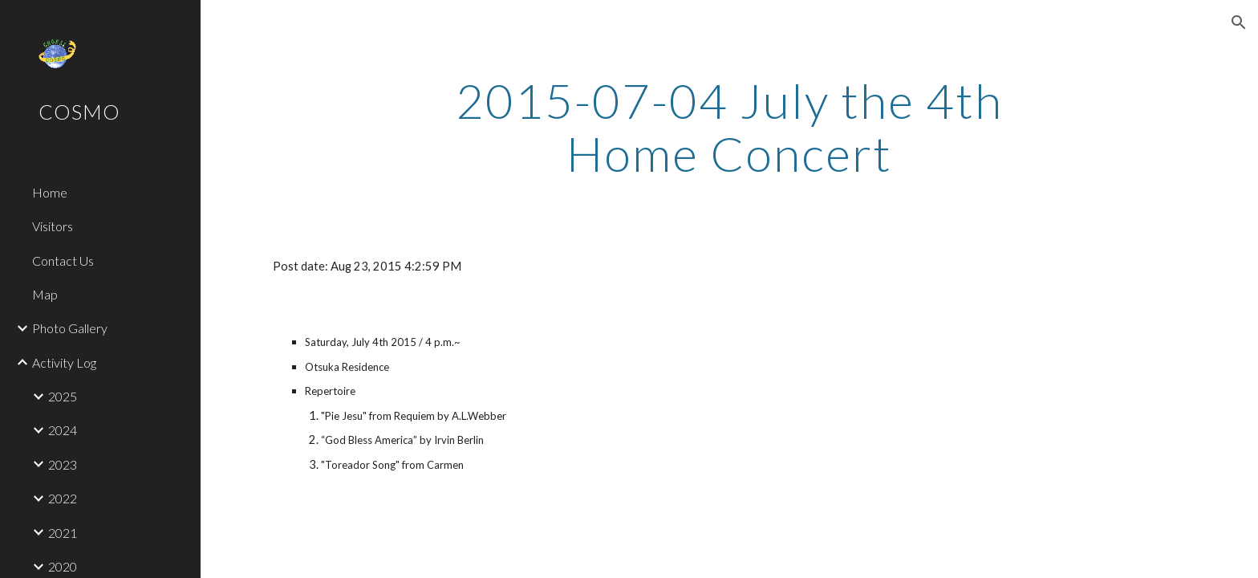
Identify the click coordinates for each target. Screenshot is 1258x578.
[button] (1238, 22)
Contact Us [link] (63, 260)
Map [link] (45, 294)
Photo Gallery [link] (70, 328)
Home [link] (49, 192)
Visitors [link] (52, 226)
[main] (729, 126)
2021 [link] (62, 532)
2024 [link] (62, 430)
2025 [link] (62, 396)
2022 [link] (62, 498)
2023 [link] (62, 464)
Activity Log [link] (64, 362)
